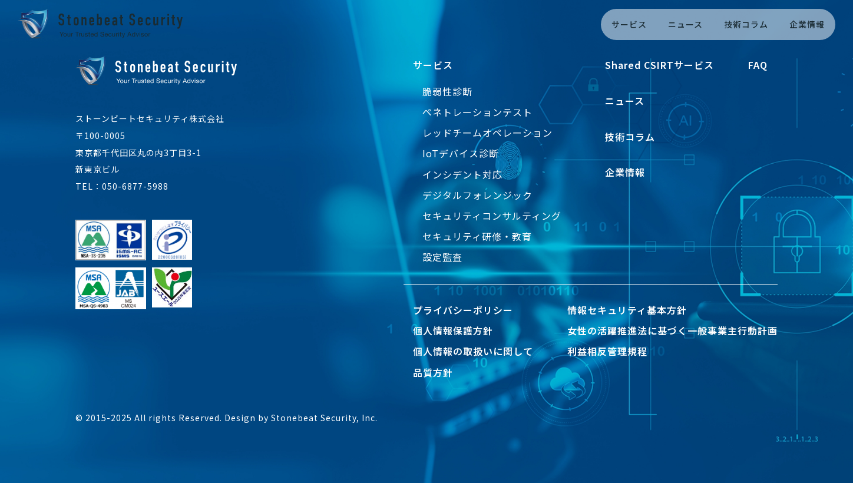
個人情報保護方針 (453, 330)
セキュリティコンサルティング (491, 216)
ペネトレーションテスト (477, 112)
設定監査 (442, 257)
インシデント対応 (462, 174)
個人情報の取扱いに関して (473, 351)
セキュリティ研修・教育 (477, 236)
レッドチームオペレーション (487, 132)
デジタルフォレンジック (477, 195)
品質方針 (433, 372)
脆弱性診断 (447, 91)
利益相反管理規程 (607, 351)
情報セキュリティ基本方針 (627, 310)
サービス (629, 24)
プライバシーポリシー (463, 310)
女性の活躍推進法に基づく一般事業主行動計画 (672, 330)
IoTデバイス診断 (460, 153)
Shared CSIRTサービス (659, 65)
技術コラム (746, 24)
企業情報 (807, 24)
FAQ (758, 65)
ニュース (685, 24)
